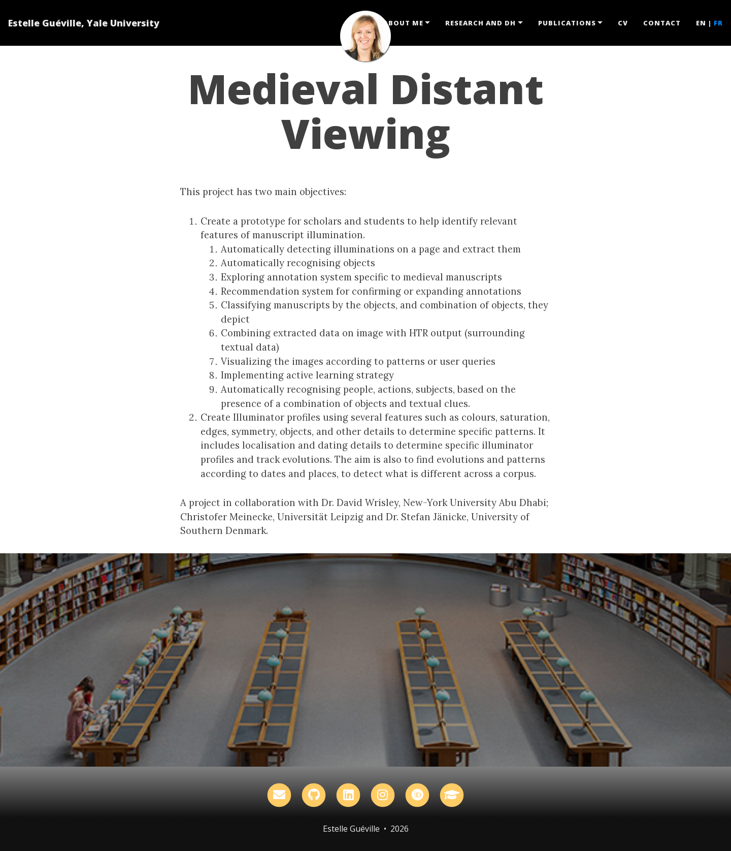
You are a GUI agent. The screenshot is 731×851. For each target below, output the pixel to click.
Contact (662, 22)
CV (623, 22)
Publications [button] (567, 22)
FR (718, 22)
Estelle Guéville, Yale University (83, 23)
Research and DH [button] (480, 22)
